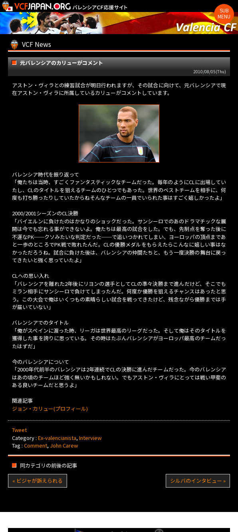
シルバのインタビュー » (198, 480)
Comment (35, 445)
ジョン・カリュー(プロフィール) (50, 408)
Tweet (19, 430)
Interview (90, 438)
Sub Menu (224, 13)
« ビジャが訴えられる (37, 480)
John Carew (64, 445)
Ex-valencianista (57, 438)
